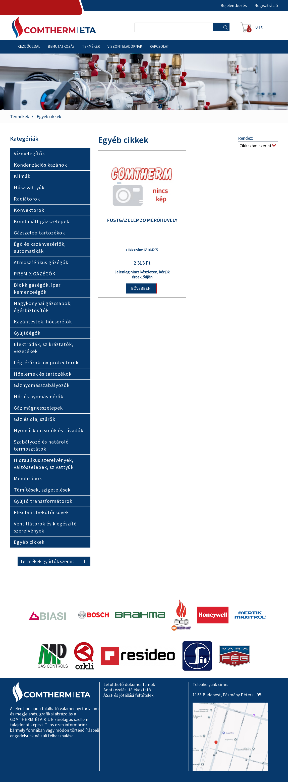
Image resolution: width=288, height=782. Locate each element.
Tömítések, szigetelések (42, 489)
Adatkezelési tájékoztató (127, 690)
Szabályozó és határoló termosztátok (41, 445)
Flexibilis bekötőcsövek (41, 512)
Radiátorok (27, 199)
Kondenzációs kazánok (40, 165)
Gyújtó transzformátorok (43, 501)
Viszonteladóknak (124, 46)
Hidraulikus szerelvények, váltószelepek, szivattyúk (44, 463)
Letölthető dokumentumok (129, 684)
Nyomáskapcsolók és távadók (48, 430)
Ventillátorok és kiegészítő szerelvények (45, 527)
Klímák (22, 176)
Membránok (28, 478)
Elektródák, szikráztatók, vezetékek (43, 347)
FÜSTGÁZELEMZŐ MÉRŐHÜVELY (142, 220)
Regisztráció (266, 5)
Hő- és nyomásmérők (38, 396)
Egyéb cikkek (49, 116)
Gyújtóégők (27, 333)
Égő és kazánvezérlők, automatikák (40, 247)
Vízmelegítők (29, 153)
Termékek (91, 46)
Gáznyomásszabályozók (42, 385)
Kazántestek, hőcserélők (43, 321)
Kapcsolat (159, 46)
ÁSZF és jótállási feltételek (128, 695)
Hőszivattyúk (29, 187)
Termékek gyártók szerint (47, 561)
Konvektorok (29, 210)
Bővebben (141, 288)
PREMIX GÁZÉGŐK (34, 273)
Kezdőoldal (29, 46)
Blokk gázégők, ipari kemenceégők (38, 288)
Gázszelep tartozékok (39, 232)
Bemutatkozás (61, 46)
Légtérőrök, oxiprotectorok (46, 362)
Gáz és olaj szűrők (34, 419)
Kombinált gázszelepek (41, 221)
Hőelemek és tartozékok (43, 374)
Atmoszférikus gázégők (41, 262)
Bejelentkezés (233, 5)
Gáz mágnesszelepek (38, 408)
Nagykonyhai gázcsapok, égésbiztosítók (43, 306)
